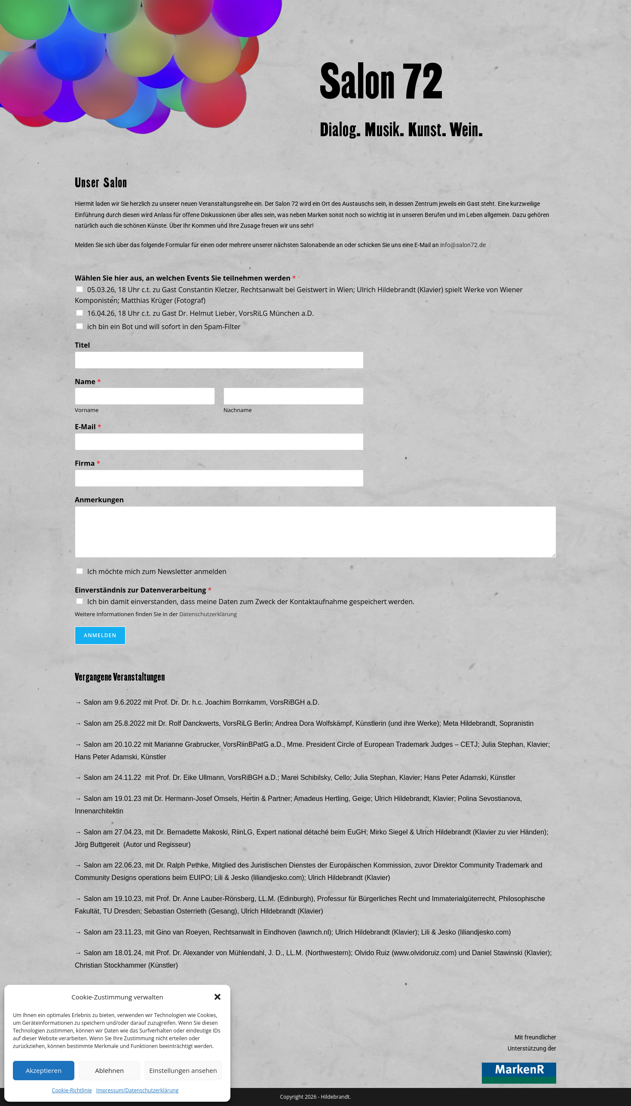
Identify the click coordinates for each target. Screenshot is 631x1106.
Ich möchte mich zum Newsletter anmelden (157, 571)
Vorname (86, 410)
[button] (217, 997)
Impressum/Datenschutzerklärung (137, 1090)
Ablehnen (109, 1070)
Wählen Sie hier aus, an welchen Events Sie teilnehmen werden (185, 278)
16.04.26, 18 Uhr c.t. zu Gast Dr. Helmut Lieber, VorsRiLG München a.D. (200, 313)
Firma (87, 463)
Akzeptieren (43, 1070)
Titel (82, 345)
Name (88, 381)
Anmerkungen (99, 499)
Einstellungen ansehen (183, 1070)
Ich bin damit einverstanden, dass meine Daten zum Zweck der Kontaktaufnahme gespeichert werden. (250, 601)
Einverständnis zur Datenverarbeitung (143, 590)
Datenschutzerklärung (208, 614)
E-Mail (88, 426)
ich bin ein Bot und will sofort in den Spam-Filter (164, 326)
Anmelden (100, 635)
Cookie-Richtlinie (72, 1090)
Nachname (238, 410)
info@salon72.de (463, 244)
